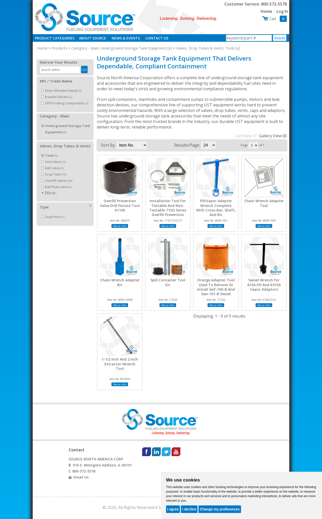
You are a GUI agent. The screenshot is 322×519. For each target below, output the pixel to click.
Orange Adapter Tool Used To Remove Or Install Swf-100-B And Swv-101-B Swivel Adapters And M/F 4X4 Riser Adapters (216, 291)
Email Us (81, 477)
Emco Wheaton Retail (61, 85)
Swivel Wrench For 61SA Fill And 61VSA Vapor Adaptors (264, 284)
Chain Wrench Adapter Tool (264, 203)
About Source (92, 38)
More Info (120, 226)
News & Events (126, 38)
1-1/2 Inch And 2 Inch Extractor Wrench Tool (120, 364)
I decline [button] (189, 509)
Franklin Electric (57, 91)
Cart (278, 19)
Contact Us (156, 38)
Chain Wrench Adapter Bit (120, 282)
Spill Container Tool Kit (167, 282)
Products (59, 48)
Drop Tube (54, 168)
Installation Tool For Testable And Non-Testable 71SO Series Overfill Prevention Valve (167, 210)
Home (266, 11)
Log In (282, 11)
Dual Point (53, 211)
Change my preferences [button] (220, 509)
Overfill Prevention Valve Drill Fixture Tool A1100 (120, 205)
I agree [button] (173, 509)
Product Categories (54, 38)
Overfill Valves (57, 175)
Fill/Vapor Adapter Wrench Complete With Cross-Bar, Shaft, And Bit (216, 208)
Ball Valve (53, 162)
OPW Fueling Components (65, 97)
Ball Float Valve (57, 181)
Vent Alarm (53, 156)
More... (51, 187)
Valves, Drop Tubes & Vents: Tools (205, 48)
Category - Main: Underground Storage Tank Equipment (119, 48)
